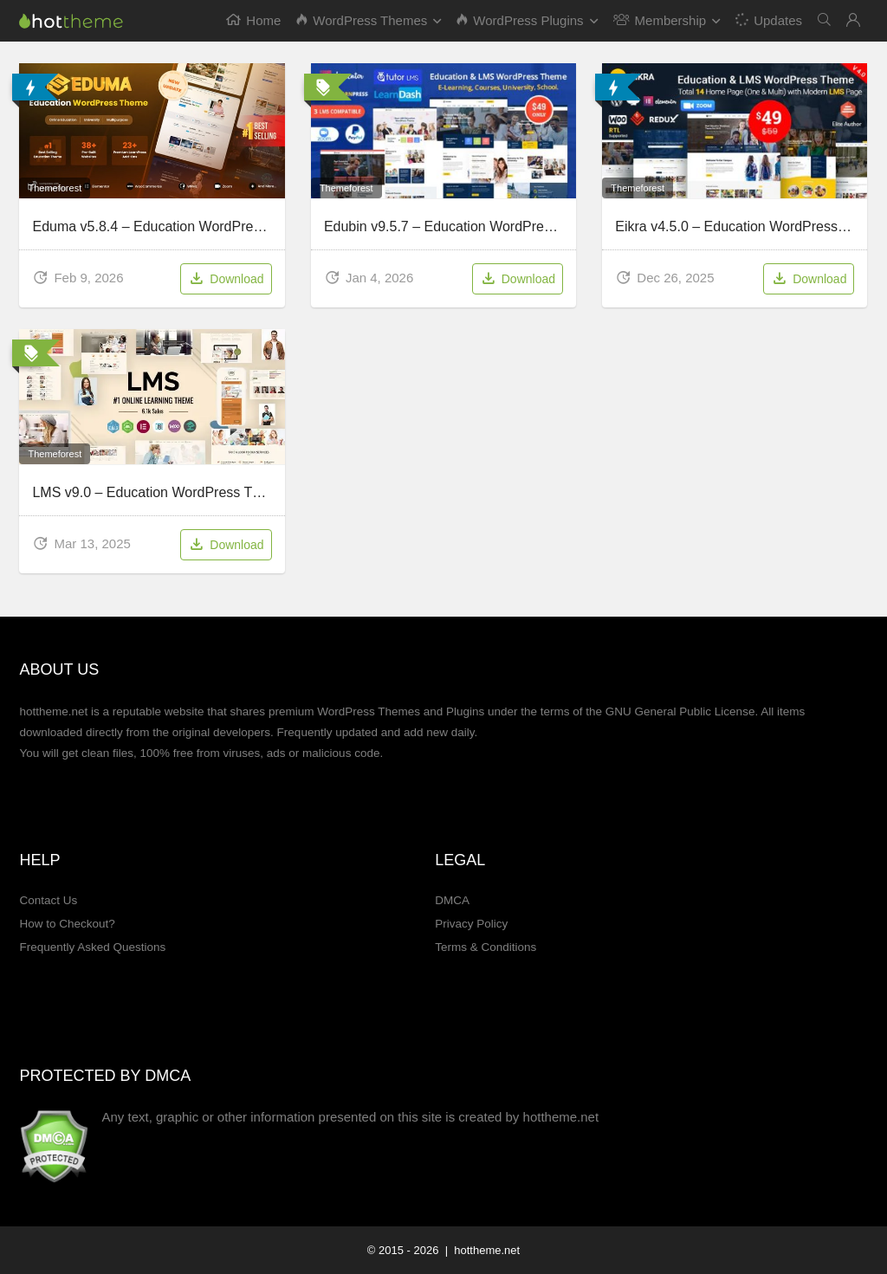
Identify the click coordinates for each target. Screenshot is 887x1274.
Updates (768, 19)
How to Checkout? (66, 923)
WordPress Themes (361, 20)
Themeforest (54, 188)
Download (225, 279)
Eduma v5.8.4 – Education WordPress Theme (173, 226)
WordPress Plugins (519, 20)
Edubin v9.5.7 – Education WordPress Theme (464, 226)
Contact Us (48, 900)
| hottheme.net (481, 1250)
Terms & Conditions (485, 947)
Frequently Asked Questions (92, 947)
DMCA (452, 900)
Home (253, 20)
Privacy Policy (471, 923)
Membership (660, 20)
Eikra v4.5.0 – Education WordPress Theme (749, 226)
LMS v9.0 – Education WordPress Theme (159, 492)
